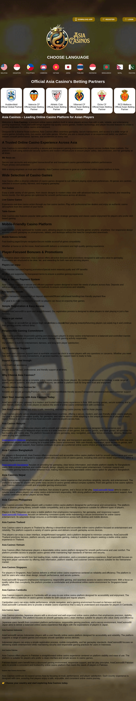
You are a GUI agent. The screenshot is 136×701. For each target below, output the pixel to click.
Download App (83, 19)
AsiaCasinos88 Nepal (103, 490)
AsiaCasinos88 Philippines (15, 514)
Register (108, 19)
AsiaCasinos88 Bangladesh (15, 465)
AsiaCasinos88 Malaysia (14, 440)
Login (129, 19)
